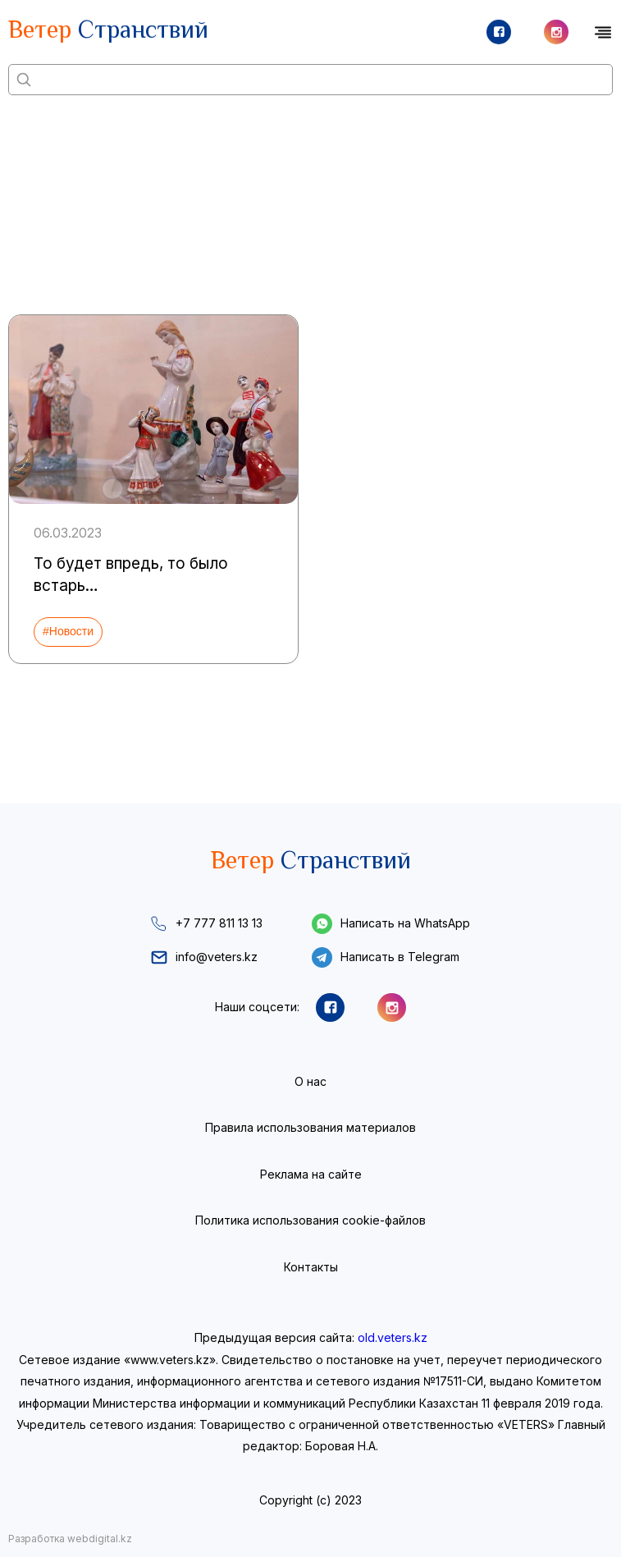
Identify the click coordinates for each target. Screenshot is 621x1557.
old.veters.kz (392, 1337)
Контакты (311, 1267)
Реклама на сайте (311, 1174)
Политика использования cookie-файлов (310, 1220)
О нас (310, 1081)
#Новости (68, 631)
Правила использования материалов (310, 1127)
